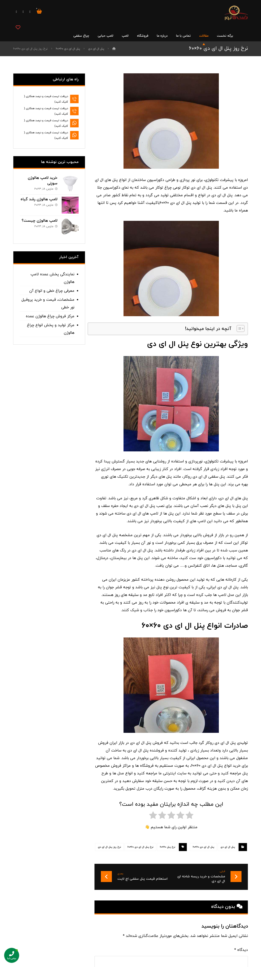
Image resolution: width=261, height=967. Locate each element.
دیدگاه (241, 950)
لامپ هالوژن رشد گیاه (39, 199)
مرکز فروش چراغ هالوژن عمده (50, 316)
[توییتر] (23, 12)
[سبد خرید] (39, 11)
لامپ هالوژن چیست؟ (39, 220)
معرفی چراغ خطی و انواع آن (51, 291)
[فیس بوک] (30, 12)
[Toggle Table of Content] (238, 328)
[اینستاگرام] (16, 12)
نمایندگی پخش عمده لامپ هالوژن (52, 278)
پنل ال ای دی (228, 847)
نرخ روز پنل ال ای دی (109, 847)
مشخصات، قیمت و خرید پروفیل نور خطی (47, 303)
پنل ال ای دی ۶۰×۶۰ (203, 847)
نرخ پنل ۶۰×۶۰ (167, 847)
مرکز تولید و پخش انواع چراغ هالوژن (50, 329)
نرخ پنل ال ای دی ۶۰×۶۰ (140, 847)
